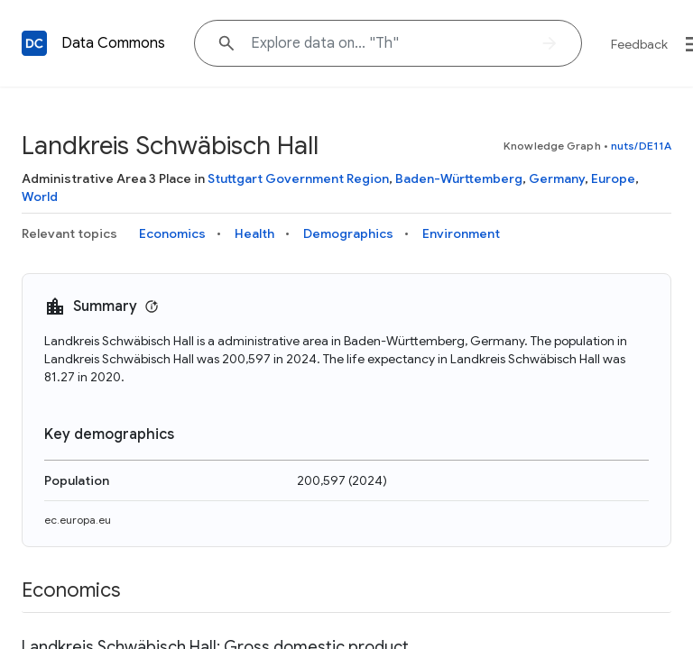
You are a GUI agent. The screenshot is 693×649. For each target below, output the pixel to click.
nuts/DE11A (641, 145)
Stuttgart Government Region (298, 178)
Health (254, 233)
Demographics (348, 233)
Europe (613, 178)
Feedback (639, 44)
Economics (172, 233)
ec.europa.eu (77, 519)
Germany (557, 178)
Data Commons (113, 43)
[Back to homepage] (34, 43)
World (40, 196)
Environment (461, 233)
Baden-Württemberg (458, 178)
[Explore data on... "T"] (388, 43)
